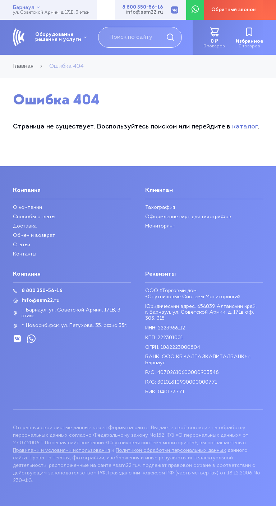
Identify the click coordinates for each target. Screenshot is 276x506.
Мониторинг (160, 226)
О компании (27, 207)
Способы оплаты (34, 217)
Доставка (25, 226)
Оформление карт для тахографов (188, 217)
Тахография (160, 207)
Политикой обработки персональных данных (171, 450)
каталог (245, 126)
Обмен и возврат (34, 235)
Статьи (21, 245)
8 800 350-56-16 (142, 7)
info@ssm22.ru (144, 12)
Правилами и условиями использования (61, 450)
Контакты (24, 254)
